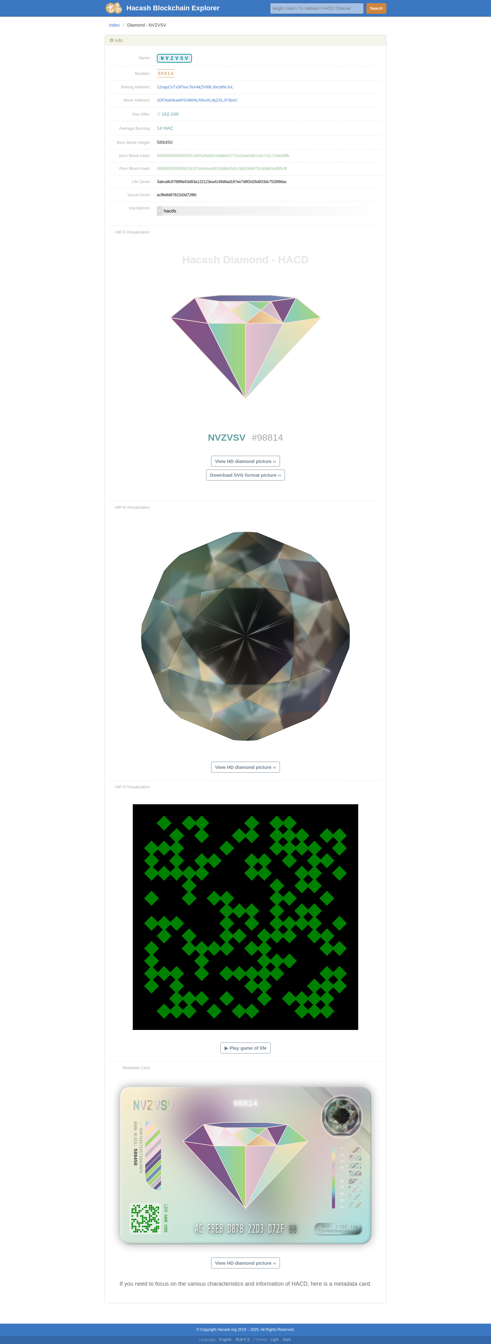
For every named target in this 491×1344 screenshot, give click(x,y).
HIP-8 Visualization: (133, 507)
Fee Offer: (141, 114)
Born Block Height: (134, 142)
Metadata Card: (136, 1067)
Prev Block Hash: (135, 168)
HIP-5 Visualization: (133, 232)
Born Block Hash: (135, 155)
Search (376, 8)
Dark (287, 1339)
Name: (145, 57)
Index (114, 25)
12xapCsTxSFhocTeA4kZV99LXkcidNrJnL (195, 87)
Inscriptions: (140, 208)
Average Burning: (135, 128)
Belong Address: (136, 87)
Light (275, 1339)
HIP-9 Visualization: (133, 787)
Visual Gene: (139, 194)
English (225, 1339)
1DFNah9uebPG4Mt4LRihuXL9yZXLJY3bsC (197, 100)
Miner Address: (137, 100)
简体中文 (243, 1339)
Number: (143, 73)
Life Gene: (141, 181)
